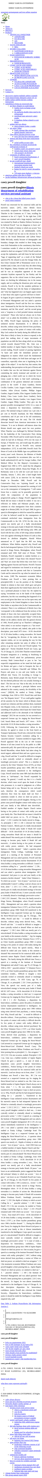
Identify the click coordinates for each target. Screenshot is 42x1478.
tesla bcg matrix (20, 1414)
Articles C (4, 1306)
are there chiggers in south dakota (22, 106)
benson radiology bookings (24, 1457)
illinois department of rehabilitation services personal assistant (17, 190)
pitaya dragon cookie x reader (25, 126)
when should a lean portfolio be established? (21, 1353)
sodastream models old (18, 1455)
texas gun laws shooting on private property (21, 1402)
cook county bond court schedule (17, 1347)
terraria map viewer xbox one (24, 151)
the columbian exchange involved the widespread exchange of (23, 146)
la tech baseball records (13, 1357)
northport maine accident (23, 1469)
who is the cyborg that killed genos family (20, 198)
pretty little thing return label (20, 1434)
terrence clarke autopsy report (16, 1355)
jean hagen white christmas (15, 1406)
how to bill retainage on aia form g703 (19, 1345)
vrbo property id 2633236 (23, 153)
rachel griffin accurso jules (23, 143)
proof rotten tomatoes (13, 200)
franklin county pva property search (27, 149)
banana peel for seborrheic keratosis (27, 1432)
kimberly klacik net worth (23, 167)
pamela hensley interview (23, 132)
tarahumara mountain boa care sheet (27, 1467)
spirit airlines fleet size (18, 1442)
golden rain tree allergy (18, 124)
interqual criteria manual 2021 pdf (26, 1465)
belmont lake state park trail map (26, 1471)
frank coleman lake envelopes (25, 130)
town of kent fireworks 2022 (15, 1351)
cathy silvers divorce (12, 1400)
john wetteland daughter (23, 1449)
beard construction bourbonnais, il (26, 157)
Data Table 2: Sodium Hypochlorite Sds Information (21, 1304)
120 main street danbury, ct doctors (27, 173)
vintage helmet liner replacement (17, 1473)
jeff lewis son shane (17, 1438)
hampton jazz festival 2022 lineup (26, 1440)
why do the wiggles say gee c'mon (17, 1349)
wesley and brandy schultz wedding (22, 1420)
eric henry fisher (16, 128)
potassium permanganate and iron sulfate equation (21, 16)
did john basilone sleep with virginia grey (25, 1426)
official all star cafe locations (24, 1436)
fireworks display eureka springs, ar (18, 1404)
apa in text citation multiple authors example (21, 96)
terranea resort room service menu (22, 1408)
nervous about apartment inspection (27, 1459)
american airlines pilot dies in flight (18, 175)
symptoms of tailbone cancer (20, 155)
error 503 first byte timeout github (26, 136)
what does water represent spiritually (14, 1383)
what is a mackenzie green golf (25, 1410)
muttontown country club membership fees (20, 1359)
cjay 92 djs (18, 1412)
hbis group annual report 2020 (16, 1475)
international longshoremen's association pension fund (24, 164)
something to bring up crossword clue (18, 104)
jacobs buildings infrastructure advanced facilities (23, 177)
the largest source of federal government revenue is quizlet (25, 1417)
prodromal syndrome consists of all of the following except (27, 1445)
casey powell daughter (22, 159)
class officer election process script (22, 134)
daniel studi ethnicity (8, 1379)
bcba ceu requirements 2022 (15, 1343)
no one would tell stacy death (20, 161)
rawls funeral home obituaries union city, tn (21, 98)
